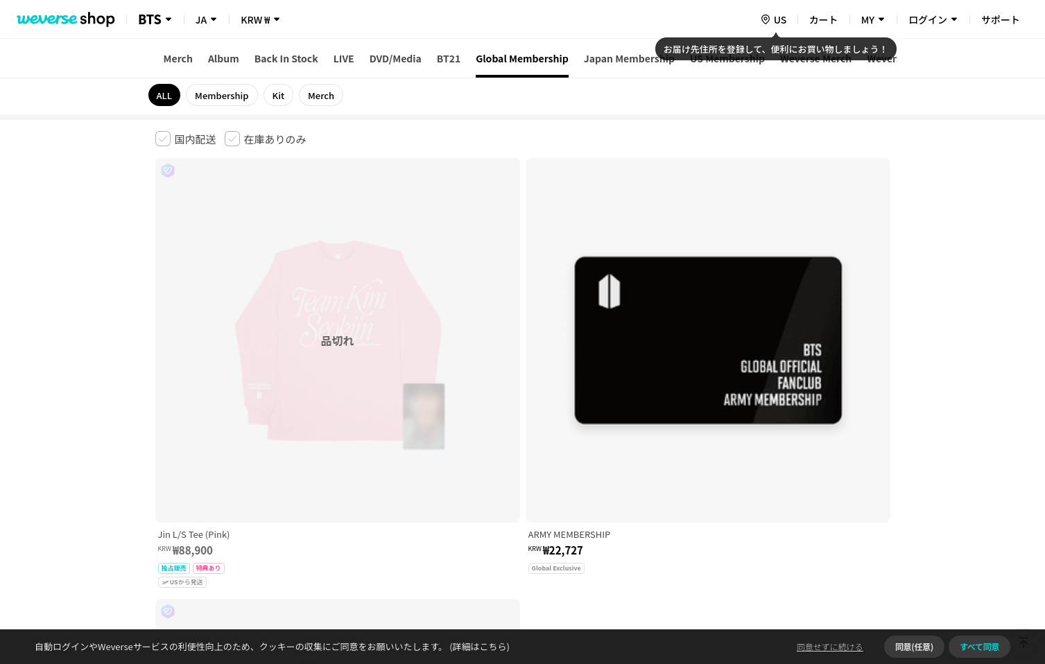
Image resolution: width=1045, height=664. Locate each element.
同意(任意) (914, 646)
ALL (165, 95)
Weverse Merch (816, 58)
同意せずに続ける (830, 646)
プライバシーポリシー (434, 446)
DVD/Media (396, 58)
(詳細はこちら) (478, 646)
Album (223, 58)
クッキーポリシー (645, 446)
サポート (1000, 19)
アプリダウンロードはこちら (831, 574)
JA (201, 19)
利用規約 (166, 446)
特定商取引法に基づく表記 (544, 446)
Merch (178, 58)
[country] (773, 19)
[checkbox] (185, 138)
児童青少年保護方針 (337, 446)
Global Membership (522, 58)
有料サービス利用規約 (241, 446)
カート (823, 19)
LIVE (344, 58)
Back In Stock (286, 58)
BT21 (448, 58)
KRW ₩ (255, 19)
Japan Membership (629, 58)
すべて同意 (979, 646)
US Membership (727, 58)
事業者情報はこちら (780, 492)
